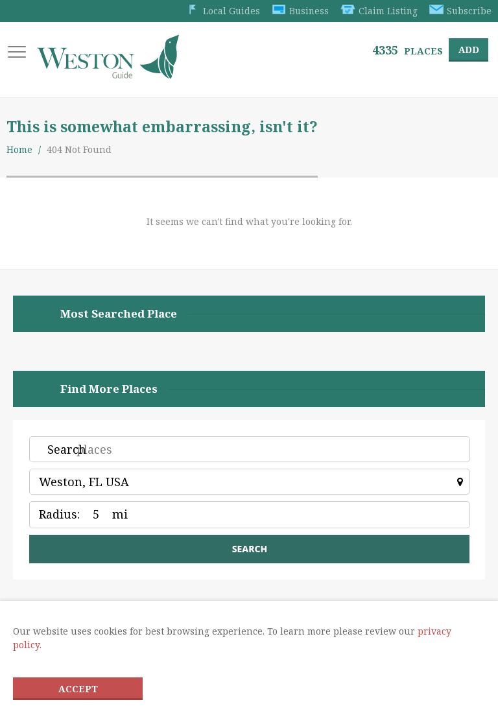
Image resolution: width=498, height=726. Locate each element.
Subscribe (460, 11)
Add (468, 49)
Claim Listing (378, 11)
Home (19, 151)
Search (66, 450)
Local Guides (219, 11)
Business (298, 11)
